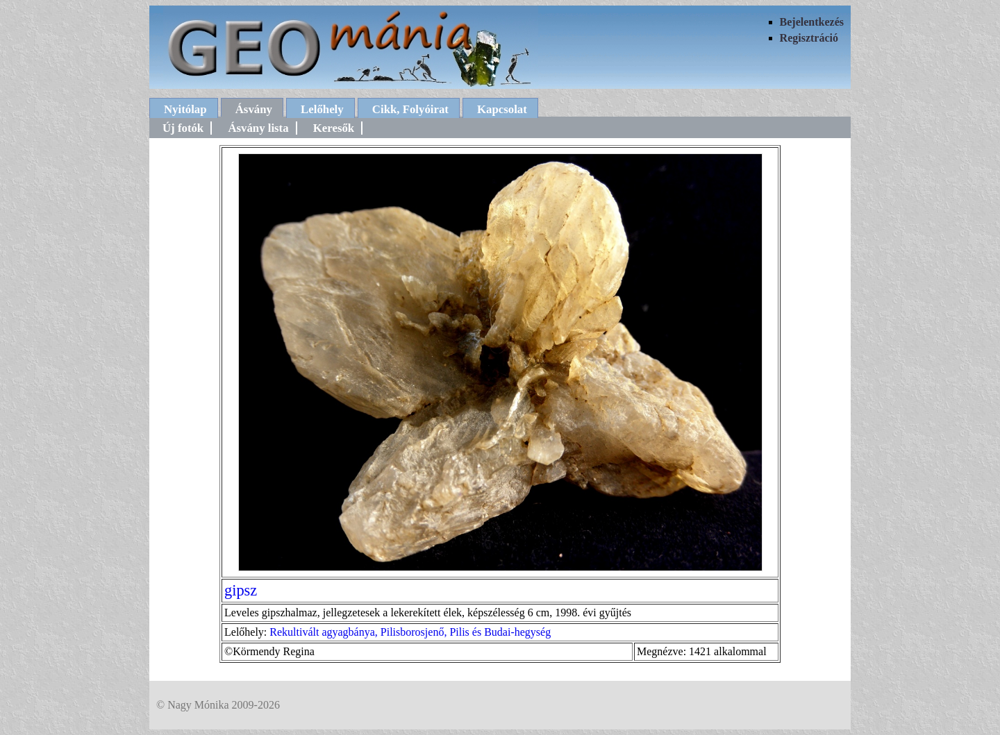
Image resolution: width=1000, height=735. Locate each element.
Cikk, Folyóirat (410, 109)
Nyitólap (185, 109)
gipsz (240, 590)
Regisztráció (809, 38)
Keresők (333, 128)
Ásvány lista (258, 128)
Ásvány (253, 109)
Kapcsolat (502, 109)
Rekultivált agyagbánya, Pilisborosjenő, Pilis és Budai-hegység (410, 632)
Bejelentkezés (812, 22)
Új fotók (182, 128)
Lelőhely (322, 109)
